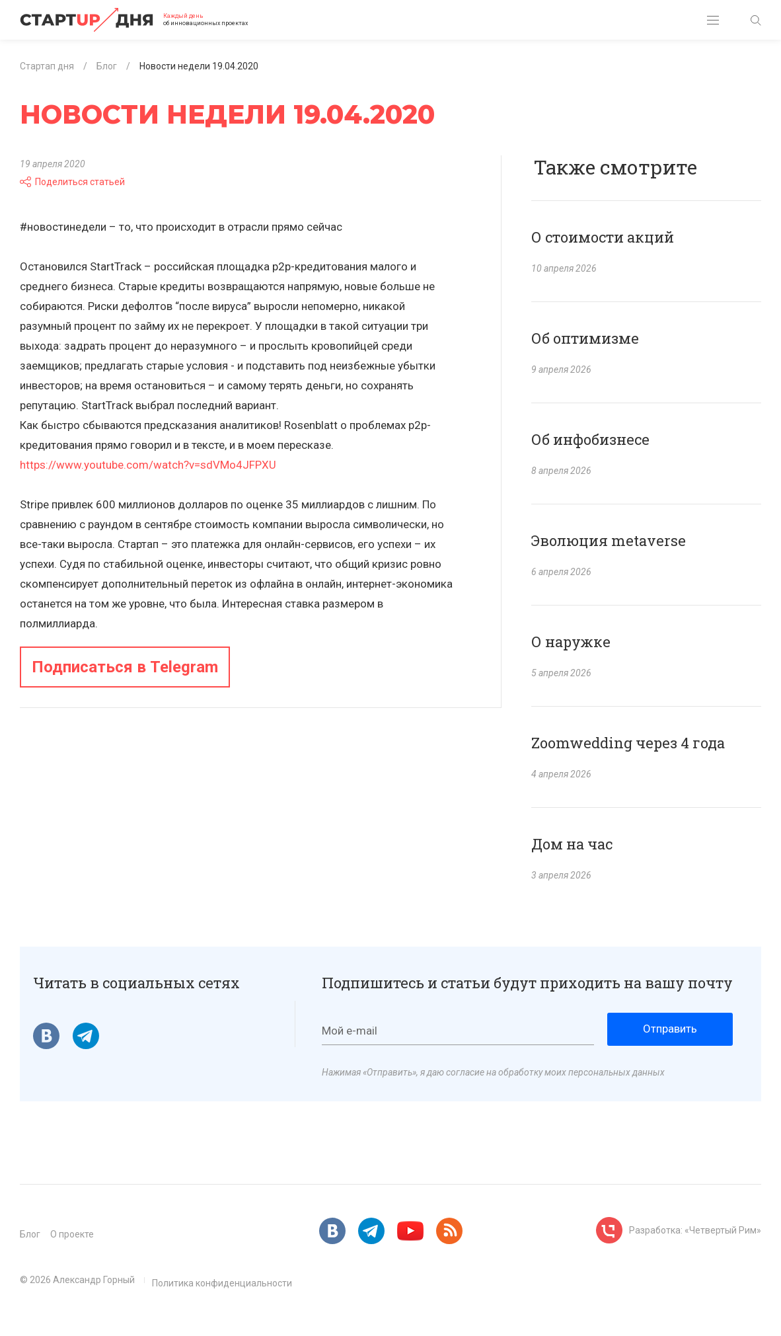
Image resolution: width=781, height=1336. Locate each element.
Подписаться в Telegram (125, 667)
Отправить (670, 1028)
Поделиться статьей (72, 182)
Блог (30, 1234)
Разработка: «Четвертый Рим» (695, 1230)
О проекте (72, 1234)
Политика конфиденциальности (222, 1283)
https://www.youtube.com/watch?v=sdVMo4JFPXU (148, 464)
